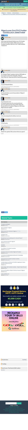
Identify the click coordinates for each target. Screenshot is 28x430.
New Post (13, 4)
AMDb (10, 409)
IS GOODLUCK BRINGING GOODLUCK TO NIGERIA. (12, 255)
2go (5, 246)
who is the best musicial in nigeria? (8, 241)
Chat (14, 5)
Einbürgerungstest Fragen (14, 412)
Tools (17, 5)
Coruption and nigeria (5, 224)
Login (9, 4)
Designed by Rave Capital (14, 406)
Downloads (7, 5)
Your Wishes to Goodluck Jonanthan (8, 248)
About (15, 408)
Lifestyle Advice (7, 239)
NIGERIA (3, 244)
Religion (6, 268)
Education (6, 225)
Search (19, 403)
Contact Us (18, 408)
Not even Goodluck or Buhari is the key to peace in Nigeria (13, 270)
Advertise (21, 5)
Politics (6, 271)
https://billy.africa (14, 10)
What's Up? (23, 4)
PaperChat (18, 409)
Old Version (12, 408)
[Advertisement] (11, 21)
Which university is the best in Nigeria (8, 231)
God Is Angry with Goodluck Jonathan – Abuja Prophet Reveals (13, 267)
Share (3, 35)
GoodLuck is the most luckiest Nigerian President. (11, 251)
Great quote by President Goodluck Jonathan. (10, 258)
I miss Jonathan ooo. (5, 273)
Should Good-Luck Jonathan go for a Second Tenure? (11, 238)
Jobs (5, 264)
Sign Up (6, 4)
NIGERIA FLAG (4, 234)
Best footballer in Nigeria (6, 227)
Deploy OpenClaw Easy (12, 410)
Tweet (6, 35)
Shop (12, 5)
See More (24, 359)
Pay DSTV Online (14, 409)
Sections (17, 4)
